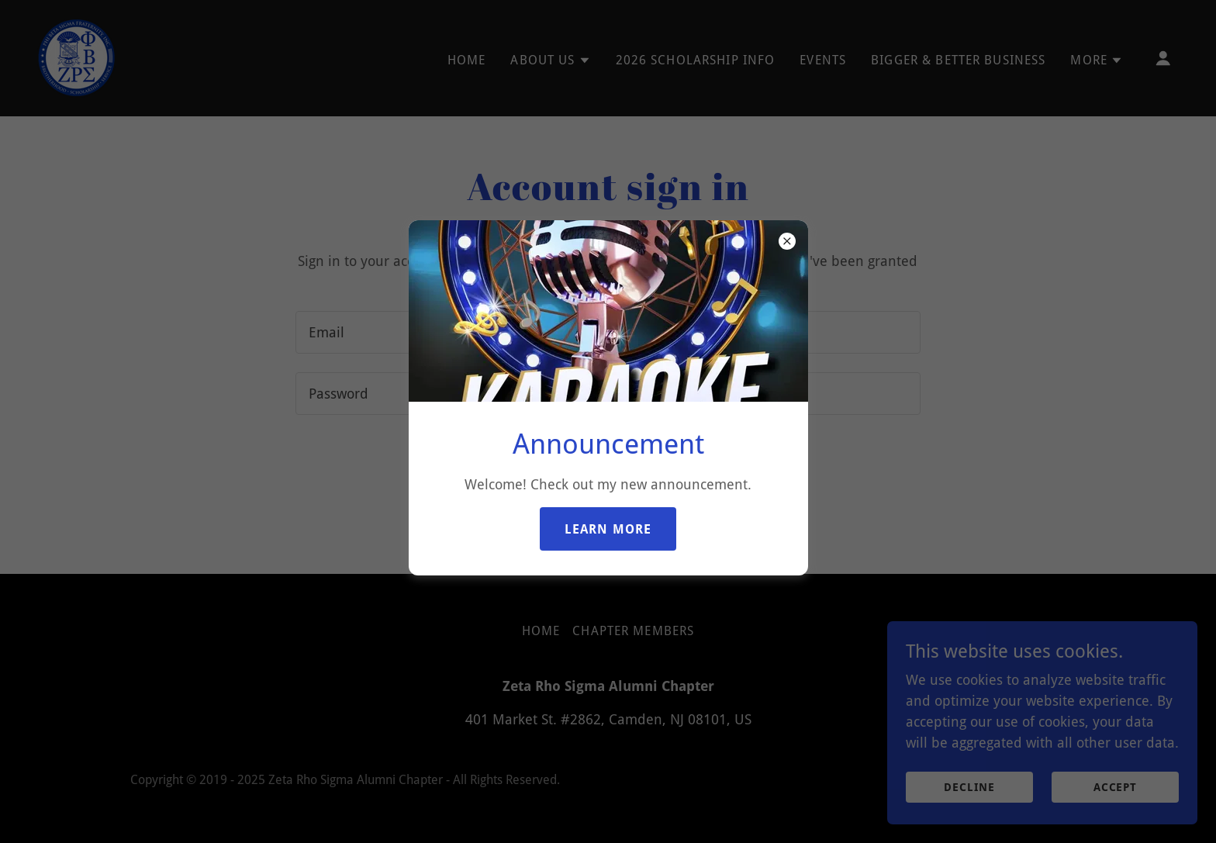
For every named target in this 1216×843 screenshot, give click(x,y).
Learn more (608, 529)
